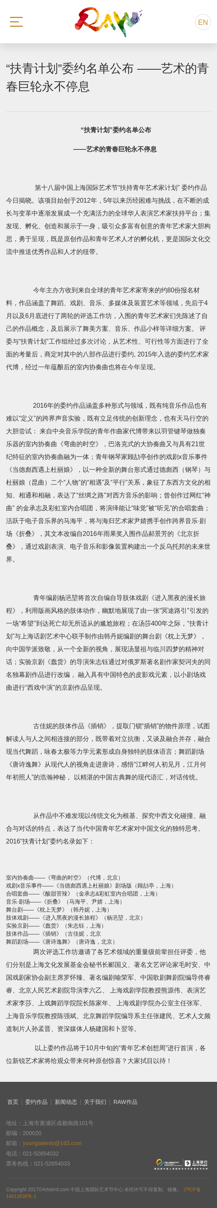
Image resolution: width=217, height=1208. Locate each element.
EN (203, 22)
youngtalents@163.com (52, 1143)
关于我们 (95, 1102)
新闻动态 (66, 1102)
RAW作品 (125, 1102)
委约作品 (36, 1102)
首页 (12, 1102)
